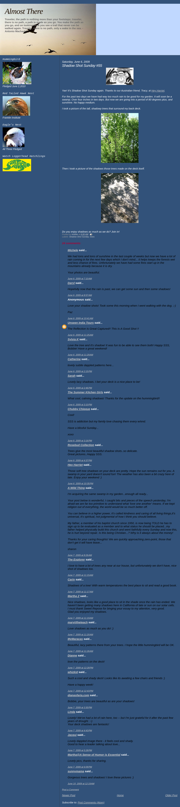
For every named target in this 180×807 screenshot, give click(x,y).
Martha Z (73, 596)
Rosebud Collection (81, 445)
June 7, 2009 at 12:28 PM (80, 668)
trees (92, 237)
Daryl (71, 283)
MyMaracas (75, 638)
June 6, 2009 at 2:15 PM (80, 371)
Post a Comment (70, 789)
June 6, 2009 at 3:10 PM (80, 404)
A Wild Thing (76, 487)
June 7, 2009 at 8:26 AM (80, 555)
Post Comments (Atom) (91, 802)
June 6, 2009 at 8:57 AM (80, 295)
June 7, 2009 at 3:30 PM (80, 707)
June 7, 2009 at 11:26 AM (80, 651)
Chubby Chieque (79, 409)
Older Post (171, 795)
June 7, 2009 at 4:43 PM (80, 730)
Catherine (74, 359)
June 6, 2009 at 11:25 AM (80, 335)
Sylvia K (73, 339)
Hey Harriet (75, 464)
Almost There (24, 11)
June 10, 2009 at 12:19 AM (81, 783)
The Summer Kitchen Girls (85, 392)
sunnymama (76, 771)
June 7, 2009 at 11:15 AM (80, 575)
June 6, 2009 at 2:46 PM (80, 388)
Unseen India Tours (81, 322)
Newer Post (68, 795)
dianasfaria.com (78, 695)
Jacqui (72, 734)
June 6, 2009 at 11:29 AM (80, 355)
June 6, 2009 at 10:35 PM (80, 483)
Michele (73, 250)
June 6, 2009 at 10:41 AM (80, 318)
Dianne (72, 655)
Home (120, 795)
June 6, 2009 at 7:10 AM (80, 278)
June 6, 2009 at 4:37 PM (80, 460)
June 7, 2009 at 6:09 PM (80, 767)
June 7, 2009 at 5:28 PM (80, 750)
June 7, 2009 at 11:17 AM (80, 592)
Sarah (72, 375)
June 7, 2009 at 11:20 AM (80, 634)
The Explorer (76, 559)
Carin (71, 579)
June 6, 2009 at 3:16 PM (80, 440)
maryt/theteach (78, 622)
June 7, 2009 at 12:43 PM (80, 691)
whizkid (73, 672)
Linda (71, 711)
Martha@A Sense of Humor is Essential (94, 754)
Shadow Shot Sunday (79, 237)
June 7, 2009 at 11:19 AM (80, 618)
